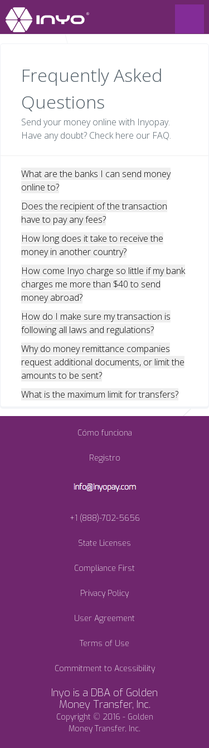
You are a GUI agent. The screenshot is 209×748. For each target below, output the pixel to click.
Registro (104, 458)
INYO (47, 19)
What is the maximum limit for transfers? (99, 394)
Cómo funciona (104, 433)
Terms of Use (104, 643)
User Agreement (104, 618)
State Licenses (104, 543)
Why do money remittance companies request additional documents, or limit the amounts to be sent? (102, 362)
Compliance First (104, 568)
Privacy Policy (104, 593)
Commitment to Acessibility (105, 668)
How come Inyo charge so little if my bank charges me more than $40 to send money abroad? (103, 284)
